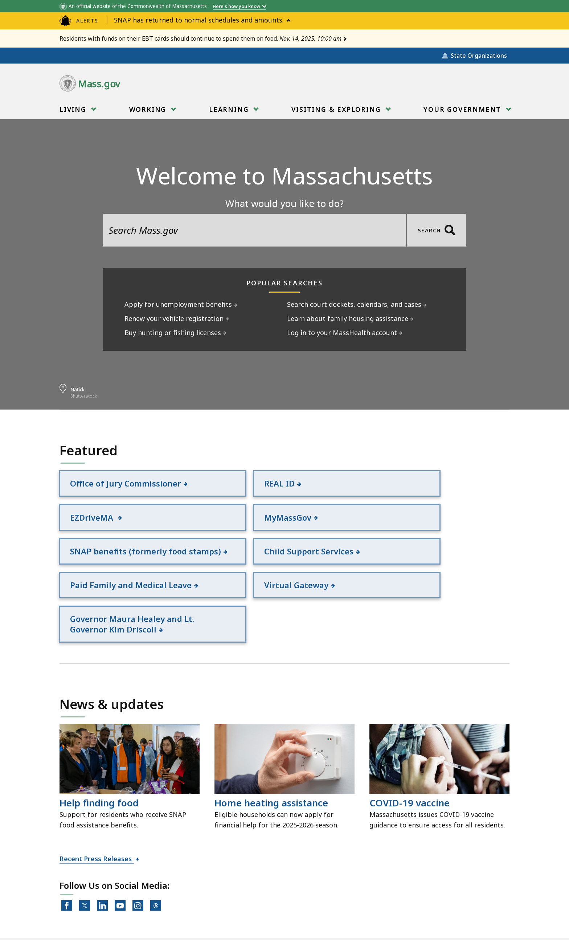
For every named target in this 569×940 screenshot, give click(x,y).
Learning (230, 111)
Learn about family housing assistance (348, 318)
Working (149, 111)
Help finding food (99, 747)
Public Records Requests (268, 900)
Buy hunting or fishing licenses (172, 332)
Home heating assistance (271, 747)
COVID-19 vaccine (409, 747)
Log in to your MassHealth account (342, 332)
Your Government (463, 111)
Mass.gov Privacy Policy (354, 922)
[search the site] (254, 230)
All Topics (150, 900)
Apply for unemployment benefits (178, 304)
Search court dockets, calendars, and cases (354, 304)
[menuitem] (77, 109)
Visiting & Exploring (337, 111)
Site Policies (197, 900)
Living (74, 111)
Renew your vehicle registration (174, 318)
